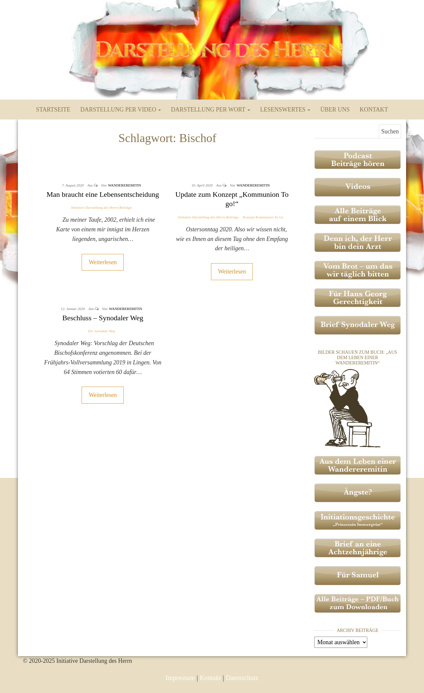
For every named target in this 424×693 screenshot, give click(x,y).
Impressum (180, 677)
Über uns (335, 109)
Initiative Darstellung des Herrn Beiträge (101, 207)
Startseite (53, 109)
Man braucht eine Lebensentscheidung (102, 194)
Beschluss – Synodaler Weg (102, 318)
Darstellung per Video (120, 109)
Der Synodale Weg (101, 331)
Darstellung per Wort (210, 109)
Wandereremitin (124, 185)
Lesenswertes (285, 109)
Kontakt (374, 109)
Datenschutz (242, 677)
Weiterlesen (103, 262)
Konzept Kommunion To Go (263, 217)
